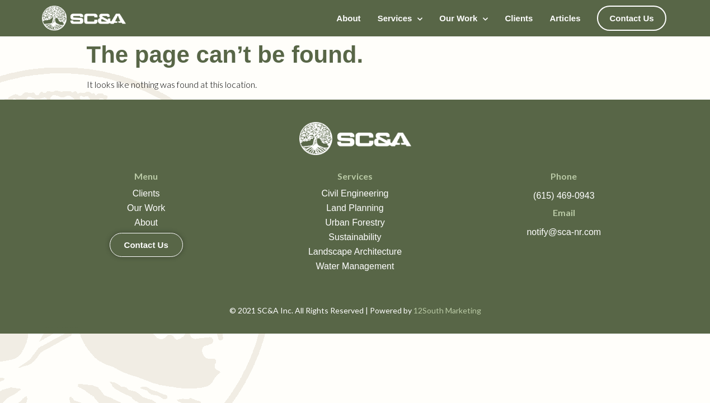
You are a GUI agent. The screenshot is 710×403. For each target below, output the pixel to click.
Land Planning (354, 208)
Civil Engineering (354, 193)
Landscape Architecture (355, 251)
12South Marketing (447, 310)
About (348, 18)
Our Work (463, 18)
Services (400, 18)
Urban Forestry (355, 222)
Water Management (355, 266)
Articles (564, 18)
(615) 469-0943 (563, 195)
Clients (519, 18)
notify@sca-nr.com (563, 232)
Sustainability (354, 237)
